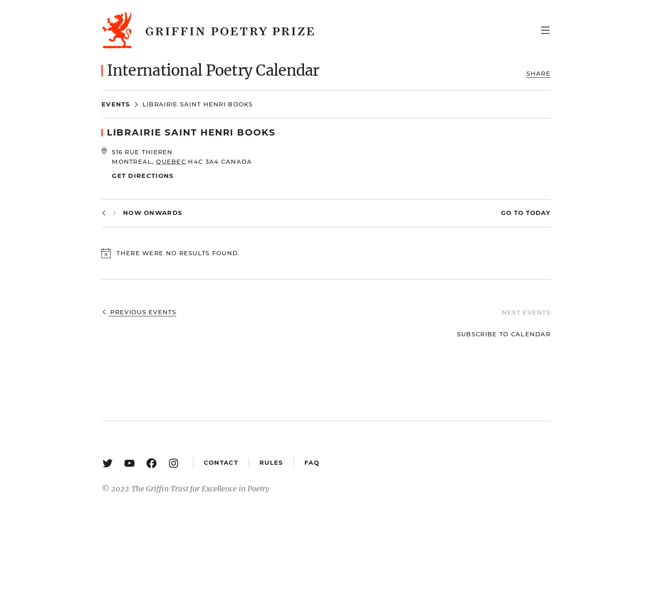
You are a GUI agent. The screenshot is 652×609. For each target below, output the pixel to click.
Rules (271, 462)
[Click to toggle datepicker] (152, 213)
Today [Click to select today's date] (537, 213)
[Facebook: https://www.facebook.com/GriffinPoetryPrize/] (152, 463)
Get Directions (142, 176)
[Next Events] (114, 213)
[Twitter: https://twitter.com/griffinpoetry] (107, 463)
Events (115, 104)
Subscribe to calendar (504, 334)
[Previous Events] (103, 213)
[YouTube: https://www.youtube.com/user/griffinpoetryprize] (129, 463)
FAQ (311, 462)
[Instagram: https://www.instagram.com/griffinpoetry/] (174, 463)
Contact (221, 462)
